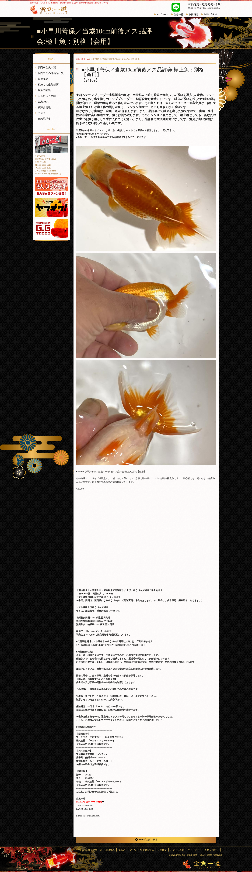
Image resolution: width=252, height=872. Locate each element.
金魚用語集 (44, 118)
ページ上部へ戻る (146, 840)
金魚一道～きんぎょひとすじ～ (201, 864)
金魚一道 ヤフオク (51, 207)
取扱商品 (43, 78)
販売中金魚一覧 (47, 67)
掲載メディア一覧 (127, 850)
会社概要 (162, 850)
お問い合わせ (211, 14)
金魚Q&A (43, 101)
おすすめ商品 (193, 14)
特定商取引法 (147, 850)
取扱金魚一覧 (95, 850)
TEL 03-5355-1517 (43, 165)
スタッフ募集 (177, 850)
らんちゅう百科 (47, 95)
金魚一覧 (178, 14)
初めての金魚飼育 (48, 84)
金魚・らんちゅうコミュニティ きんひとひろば (51, 186)
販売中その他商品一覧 (51, 73)
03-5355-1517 (203, 5)
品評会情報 (44, 107)
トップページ (162, 14)
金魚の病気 (44, 90)
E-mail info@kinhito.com (45, 171)
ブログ (42, 112)
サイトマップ (194, 850)
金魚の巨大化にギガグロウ (51, 228)
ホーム (81, 850)
